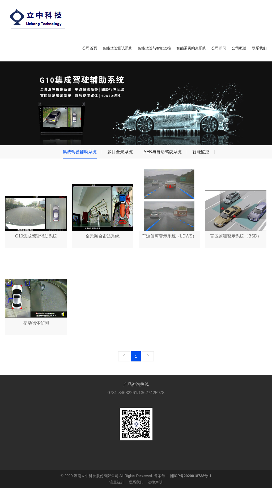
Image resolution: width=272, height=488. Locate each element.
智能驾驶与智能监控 (154, 48)
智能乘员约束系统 (191, 48)
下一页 (148, 356)
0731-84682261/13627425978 (136, 392)
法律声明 (155, 482)
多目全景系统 (120, 151)
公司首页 (89, 48)
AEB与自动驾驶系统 (162, 151)
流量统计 (116, 482)
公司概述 (239, 48)
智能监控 (200, 151)
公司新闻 (218, 48)
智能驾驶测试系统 (117, 48)
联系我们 (259, 48)
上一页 (124, 356)
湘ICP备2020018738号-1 (190, 476)
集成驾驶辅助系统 (80, 151)
